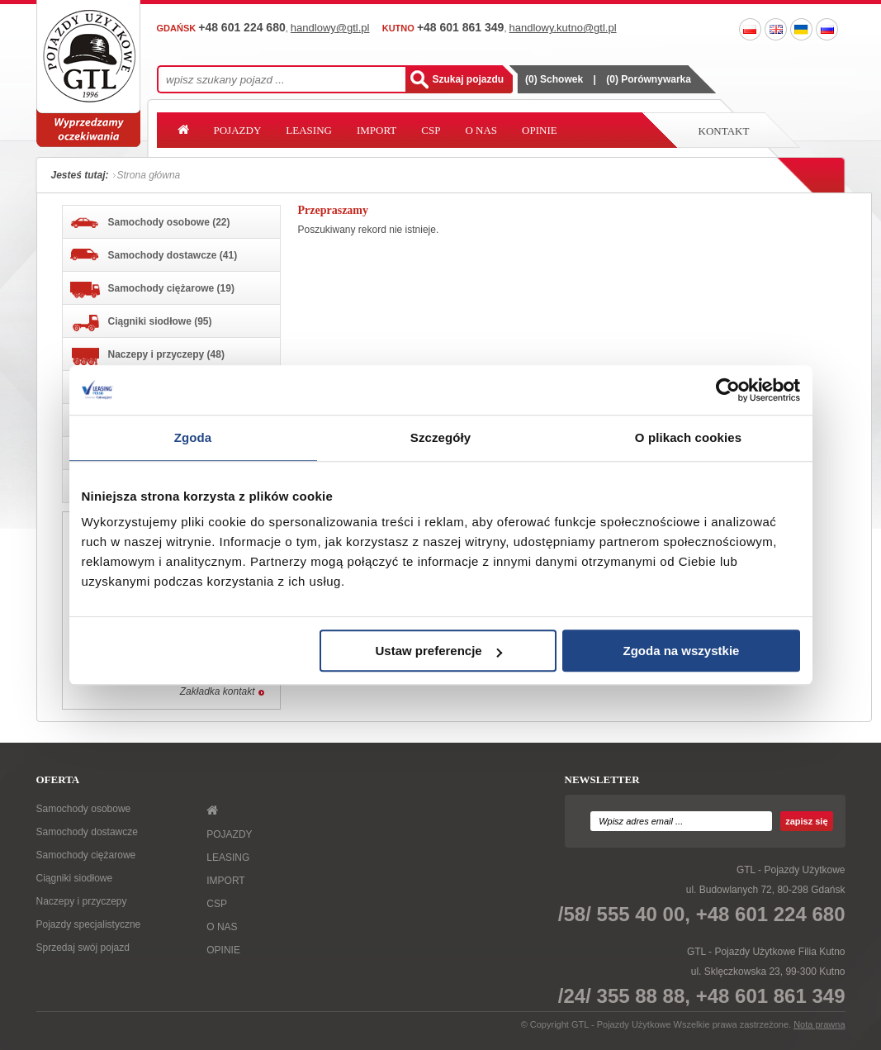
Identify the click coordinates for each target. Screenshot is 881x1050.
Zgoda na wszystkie (681, 651)
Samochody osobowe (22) (150, 223)
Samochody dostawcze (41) (154, 255)
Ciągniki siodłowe (74, 878)
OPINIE (539, 130)
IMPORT (376, 130)
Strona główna (149, 175)
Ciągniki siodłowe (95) (141, 323)
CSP (430, 130)
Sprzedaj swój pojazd (83, 947)
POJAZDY (238, 130)
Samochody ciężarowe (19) (152, 290)
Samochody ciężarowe (86, 855)
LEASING (309, 130)
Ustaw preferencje (438, 651)
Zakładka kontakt (217, 691)
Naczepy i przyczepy (81, 901)
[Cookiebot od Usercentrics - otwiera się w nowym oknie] (728, 390)
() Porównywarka (648, 79)
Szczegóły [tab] (440, 437)
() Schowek (554, 79)
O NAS (481, 130)
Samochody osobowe (83, 809)
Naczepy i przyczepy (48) (147, 356)
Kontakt (724, 131)
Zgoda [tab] (193, 437)
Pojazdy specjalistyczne (88, 924)
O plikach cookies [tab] (688, 437)
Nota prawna (819, 1024)
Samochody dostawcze (87, 832)
